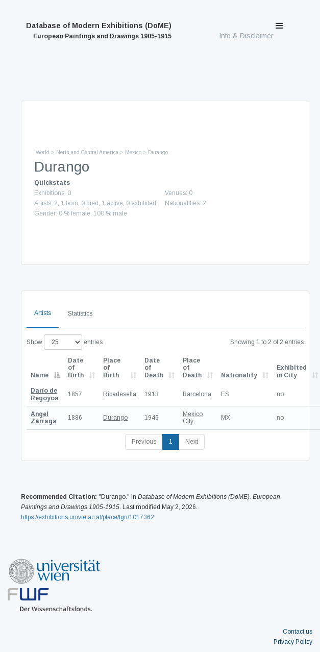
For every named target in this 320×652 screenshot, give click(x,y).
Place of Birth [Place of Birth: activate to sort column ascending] (111, 368)
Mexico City (193, 417)
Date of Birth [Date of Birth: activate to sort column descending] (76, 368)
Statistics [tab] (80, 313)
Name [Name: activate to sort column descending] (39, 375)
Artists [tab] (42, 313)
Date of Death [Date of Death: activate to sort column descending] (153, 368)
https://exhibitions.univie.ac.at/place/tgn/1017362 (87, 517)
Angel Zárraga (44, 417)
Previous (144, 441)
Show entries (65, 342)
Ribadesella (119, 394)
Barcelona (197, 394)
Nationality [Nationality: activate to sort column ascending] (239, 375)
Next (191, 441)
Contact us (297, 631)
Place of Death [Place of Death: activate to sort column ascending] (192, 368)
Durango (115, 417)
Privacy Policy (293, 641)
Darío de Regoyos (44, 394)
